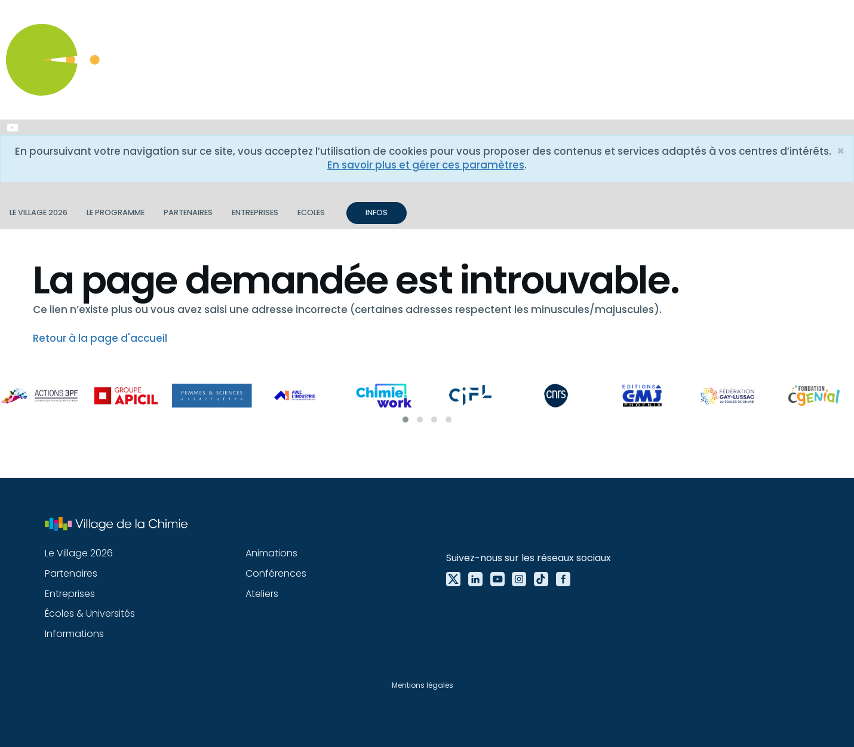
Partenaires (188, 212)
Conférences (275, 573)
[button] (405, 419)
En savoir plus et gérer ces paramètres (425, 165)
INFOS (376, 212)
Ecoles (311, 212)
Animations (271, 553)
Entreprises (255, 212)
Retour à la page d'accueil (100, 338)
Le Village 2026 (79, 553)
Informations (74, 634)
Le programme (116, 212)
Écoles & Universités (90, 613)
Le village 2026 (38, 212)
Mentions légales (422, 685)
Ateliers (261, 594)
